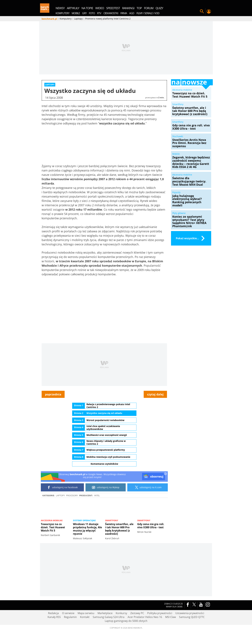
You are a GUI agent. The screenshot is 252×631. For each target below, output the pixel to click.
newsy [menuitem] (60, 8)
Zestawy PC (137, 613)
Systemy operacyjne (84, 520)
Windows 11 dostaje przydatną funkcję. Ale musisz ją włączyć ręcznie (87, 529)
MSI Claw (170, 617)
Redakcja (53, 613)
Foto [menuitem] (92, 13)
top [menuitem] (139, 8)
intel (97, 495)
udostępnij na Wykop (105, 487)
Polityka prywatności (159, 613)
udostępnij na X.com (148, 487)
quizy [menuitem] (159, 8)
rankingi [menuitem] (128, 8)
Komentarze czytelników (104, 463)
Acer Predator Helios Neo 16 (145, 617)
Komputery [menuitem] (62, 13)
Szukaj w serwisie (202, 11)
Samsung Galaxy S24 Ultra (108, 617)
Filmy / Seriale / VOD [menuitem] (147, 13)
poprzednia (53, 394)
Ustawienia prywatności (189, 613)
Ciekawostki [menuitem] (111, 13)
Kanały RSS (54, 617)
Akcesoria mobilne (52, 520)
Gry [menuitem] (84, 13)
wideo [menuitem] (99, 8)
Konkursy (121, 613)
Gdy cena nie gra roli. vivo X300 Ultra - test (150, 525)
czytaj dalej (155, 394)
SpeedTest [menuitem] (113, 8)
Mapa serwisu (86, 613)
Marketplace (105, 613)
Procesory (72, 495)
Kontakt (85, 617)
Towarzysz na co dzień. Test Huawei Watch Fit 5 (53, 527)
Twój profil (209, 11)
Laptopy (60, 495)
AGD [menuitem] (131, 13)
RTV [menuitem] (99, 13)
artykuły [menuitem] (73, 8)
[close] (165, 474)
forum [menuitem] (148, 8)
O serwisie (68, 613)
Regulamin (70, 617)
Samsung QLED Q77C (192, 617)
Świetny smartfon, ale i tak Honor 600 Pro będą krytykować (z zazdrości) (119, 529)
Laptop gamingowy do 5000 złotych (126, 621)
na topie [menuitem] (87, 8)
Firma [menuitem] (123, 13)
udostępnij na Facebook (62, 487)
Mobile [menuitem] (76, 13)
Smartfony (111, 520)
